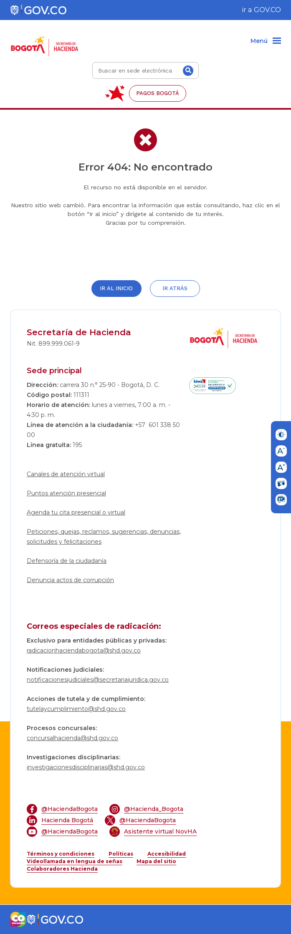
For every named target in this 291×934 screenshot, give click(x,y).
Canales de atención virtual (66, 474)
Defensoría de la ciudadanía (66, 561)
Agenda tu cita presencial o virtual (76, 512)
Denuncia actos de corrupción (70, 580)
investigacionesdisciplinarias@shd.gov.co (86, 767)
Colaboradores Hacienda (62, 869)
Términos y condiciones (60, 854)
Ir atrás (174, 288)
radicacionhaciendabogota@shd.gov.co (84, 650)
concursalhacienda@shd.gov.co (72, 738)
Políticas (121, 854)
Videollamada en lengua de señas (74, 861)
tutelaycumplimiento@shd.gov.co (76, 709)
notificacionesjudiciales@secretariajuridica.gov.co (98, 679)
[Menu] (266, 41)
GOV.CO (267, 10)
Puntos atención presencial (66, 493)
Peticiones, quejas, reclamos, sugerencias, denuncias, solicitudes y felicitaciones (104, 536)
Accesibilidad (166, 854)
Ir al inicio (116, 288)
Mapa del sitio (156, 861)
